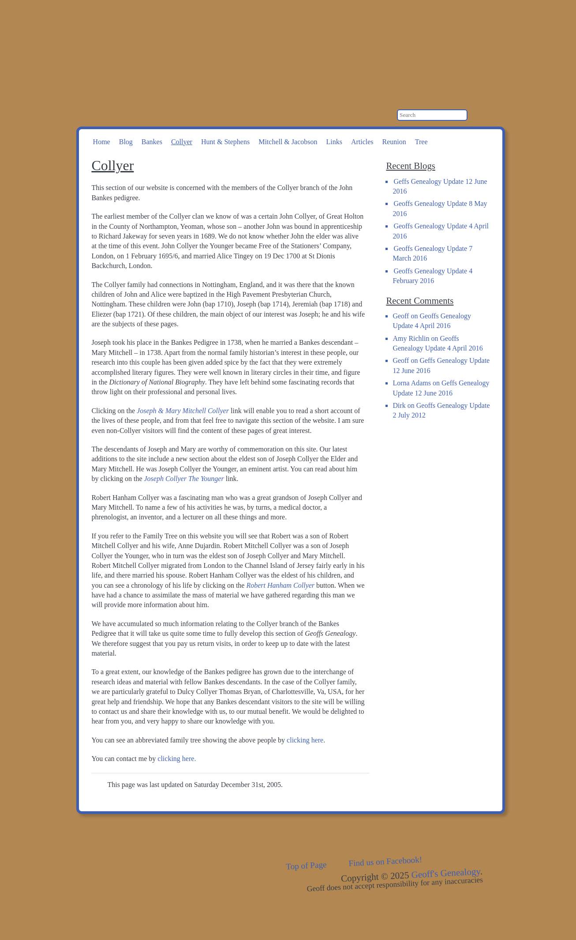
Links (334, 141)
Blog (126, 141)
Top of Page (306, 865)
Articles (362, 141)
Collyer (181, 141)
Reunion (394, 141)
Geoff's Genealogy (193, 44)
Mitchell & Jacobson (287, 141)
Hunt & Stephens (225, 141)
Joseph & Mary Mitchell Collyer (183, 410)
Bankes (152, 141)
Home (101, 141)
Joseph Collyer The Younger (184, 478)
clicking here (305, 740)
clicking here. (176, 758)
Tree (421, 141)
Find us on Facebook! (385, 861)
